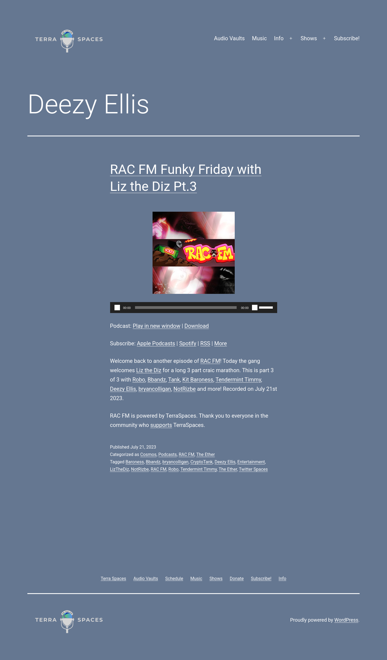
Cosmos (148, 454)
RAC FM (210, 361)
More (220, 343)
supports (161, 425)
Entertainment (251, 461)
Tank (174, 379)
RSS (205, 343)
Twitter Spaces (253, 469)
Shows (309, 38)
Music (259, 38)
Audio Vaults (229, 38)
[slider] (186, 307)
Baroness (134, 461)
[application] (193, 307)
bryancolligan (154, 389)
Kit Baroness (197, 379)
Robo (138, 379)
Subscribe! (347, 38)
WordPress (346, 620)
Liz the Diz (148, 370)
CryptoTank (201, 461)
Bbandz (157, 379)
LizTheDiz (119, 469)
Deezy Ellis (123, 389)
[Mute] (254, 307)
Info (279, 38)
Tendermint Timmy (238, 379)
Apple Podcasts (156, 343)
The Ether (205, 454)
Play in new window (156, 326)
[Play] (117, 307)
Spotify (187, 343)
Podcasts (167, 454)
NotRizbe (184, 389)
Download (196, 326)
